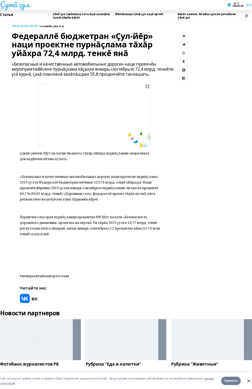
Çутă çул (14, 4)
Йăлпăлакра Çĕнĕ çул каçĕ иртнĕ (139, 14)
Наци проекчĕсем (25, 26)
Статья (6, 15)
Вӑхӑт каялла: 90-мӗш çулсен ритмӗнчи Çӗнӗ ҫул (207, 16)
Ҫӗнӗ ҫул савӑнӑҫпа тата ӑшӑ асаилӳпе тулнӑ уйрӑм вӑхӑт (81, 16)
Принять (230, 381)
